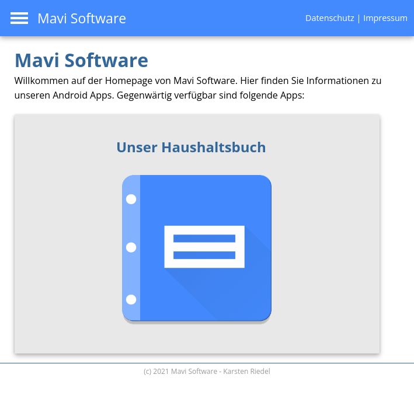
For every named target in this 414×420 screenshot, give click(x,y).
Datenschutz (329, 17)
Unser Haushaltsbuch (191, 146)
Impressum (385, 17)
